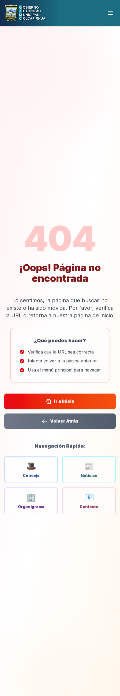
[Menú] (110, 13)
